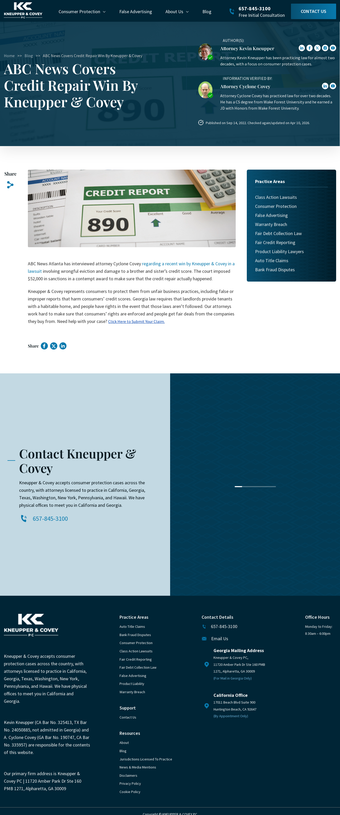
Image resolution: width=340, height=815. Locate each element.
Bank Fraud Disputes (275, 270)
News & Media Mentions (138, 767)
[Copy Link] (10, 185)
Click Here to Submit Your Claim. (136, 321)
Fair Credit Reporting (275, 242)
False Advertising (135, 11)
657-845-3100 (255, 8)
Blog (206, 11)
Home (9, 55)
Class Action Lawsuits (276, 197)
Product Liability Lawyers (279, 251)
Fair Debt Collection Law (278, 233)
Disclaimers (128, 775)
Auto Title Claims (271, 260)
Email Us (219, 639)
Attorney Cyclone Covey (245, 86)
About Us (174, 11)
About (124, 742)
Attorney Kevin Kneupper (247, 48)
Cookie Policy (130, 791)
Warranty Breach (271, 224)
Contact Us (313, 11)
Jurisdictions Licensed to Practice (146, 759)
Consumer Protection (79, 11)
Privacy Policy (130, 783)
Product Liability (132, 683)
